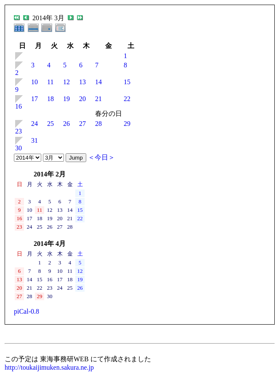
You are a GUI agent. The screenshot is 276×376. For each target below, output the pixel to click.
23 (18, 131)
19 (66, 98)
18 (50, 98)
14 (98, 81)
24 (34, 123)
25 (50, 123)
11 (50, 81)
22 (127, 98)
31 (34, 140)
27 (82, 123)
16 (18, 106)
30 (18, 148)
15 (127, 81)
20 (82, 98)
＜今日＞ (101, 157)
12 (66, 81)
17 (34, 98)
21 (98, 98)
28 (98, 123)
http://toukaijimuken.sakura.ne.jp (49, 367)
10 (34, 81)
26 (66, 123)
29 (127, 123)
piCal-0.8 (26, 311)
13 (82, 81)
